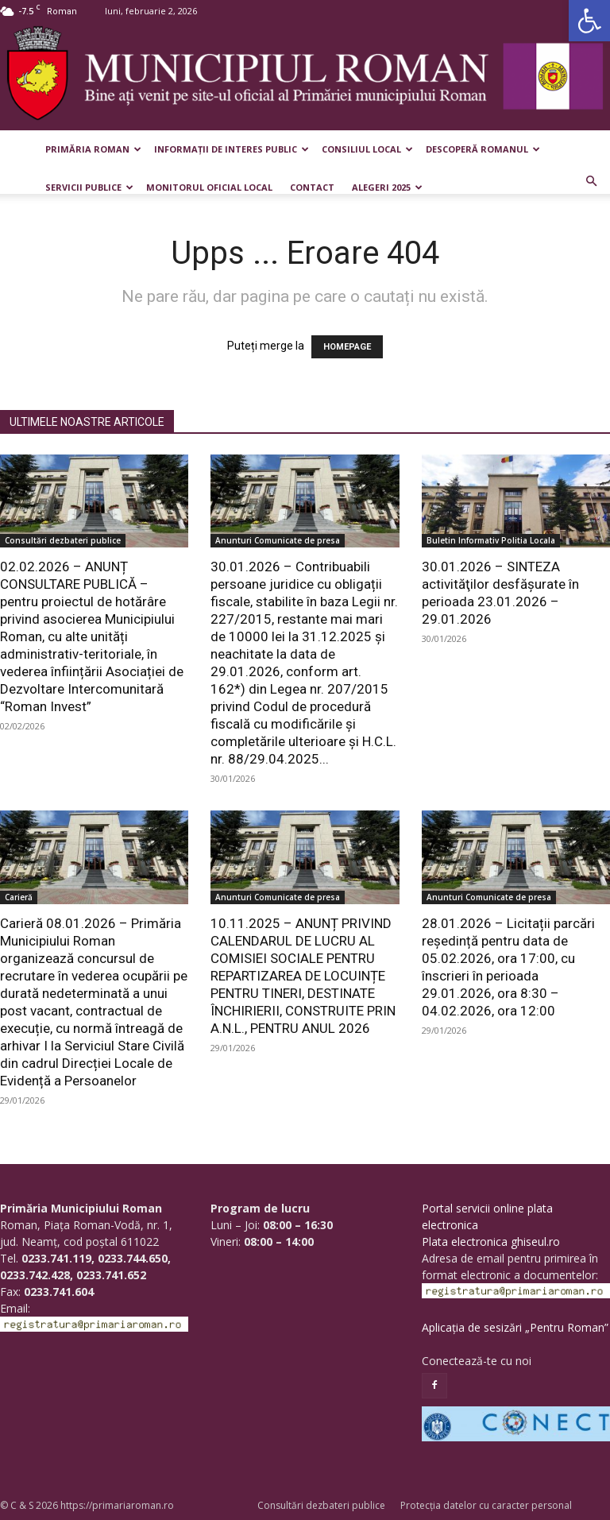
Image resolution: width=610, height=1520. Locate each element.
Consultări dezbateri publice (63, 540)
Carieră (19, 897)
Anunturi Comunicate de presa (277, 540)
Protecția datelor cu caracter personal (486, 1505)
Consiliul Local (367, 149)
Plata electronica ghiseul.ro (491, 1241)
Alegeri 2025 (387, 187)
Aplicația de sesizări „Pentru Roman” (515, 1327)
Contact (312, 187)
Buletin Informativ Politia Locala (491, 540)
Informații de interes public (231, 149)
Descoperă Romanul (483, 149)
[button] (589, 20)
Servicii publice (89, 187)
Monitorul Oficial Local (209, 187)
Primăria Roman (93, 149)
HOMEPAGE (347, 347)
